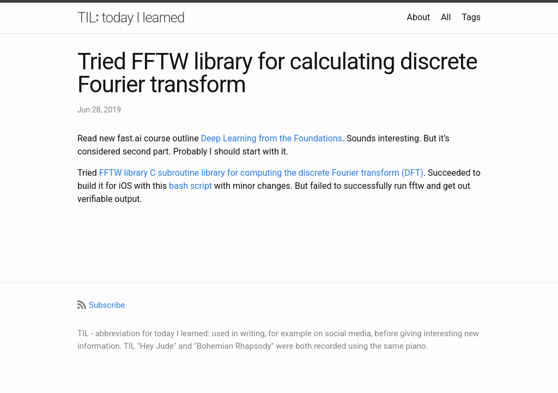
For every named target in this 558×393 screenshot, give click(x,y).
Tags (471, 17)
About (418, 17)
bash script (190, 186)
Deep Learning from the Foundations (271, 138)
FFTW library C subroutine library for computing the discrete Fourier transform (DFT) (261, 173)
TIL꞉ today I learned (130, 17)
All (446, 17)
